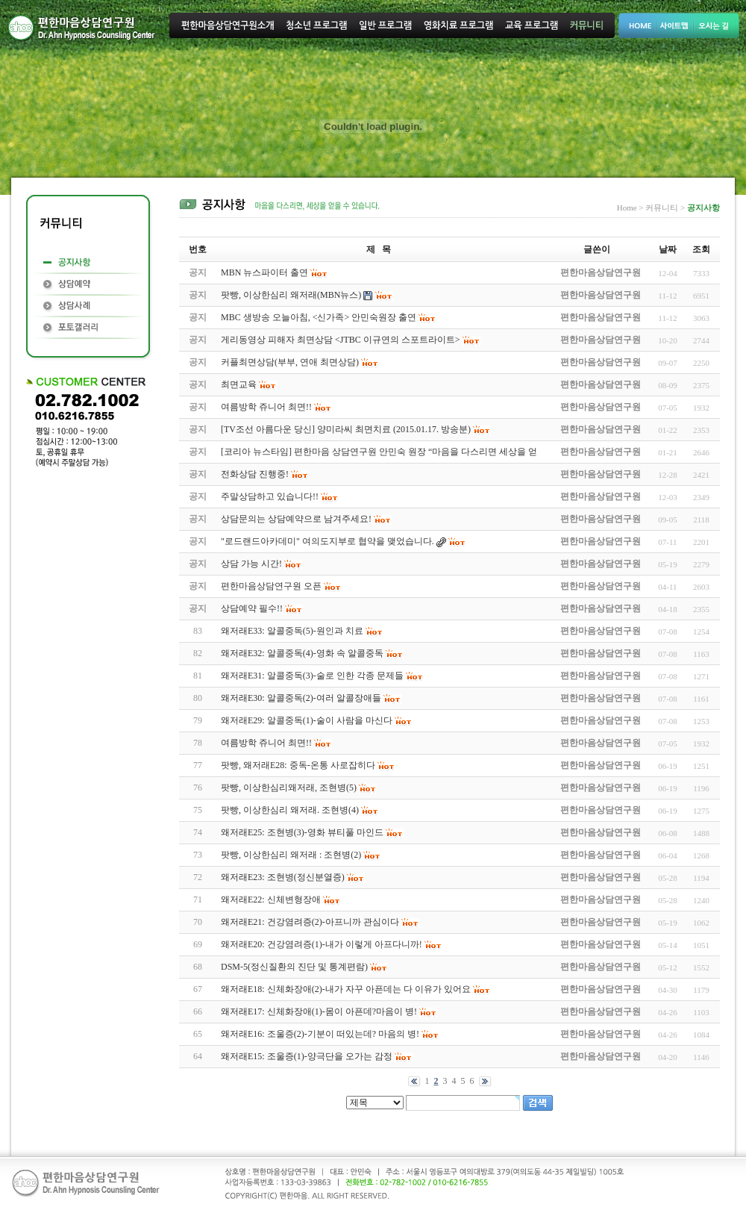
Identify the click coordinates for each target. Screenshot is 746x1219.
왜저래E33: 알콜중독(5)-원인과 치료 (292, 631)
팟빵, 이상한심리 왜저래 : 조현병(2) (291, 854)
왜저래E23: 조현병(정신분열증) (283, 877)
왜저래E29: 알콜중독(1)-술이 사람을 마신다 (306, 720)
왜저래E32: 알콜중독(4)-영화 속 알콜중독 (302, 653)
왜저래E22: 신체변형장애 (271, 899)
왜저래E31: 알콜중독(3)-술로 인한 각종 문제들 (312, 675)
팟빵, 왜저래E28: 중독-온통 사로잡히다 (298, 765)
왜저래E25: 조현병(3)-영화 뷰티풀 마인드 (302, 832)
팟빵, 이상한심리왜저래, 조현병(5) (289, 787)
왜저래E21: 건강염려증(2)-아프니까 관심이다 (310, 922)
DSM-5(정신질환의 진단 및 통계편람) (294, 966)
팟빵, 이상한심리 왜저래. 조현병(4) (290, 810)
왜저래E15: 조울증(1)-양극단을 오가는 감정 (306, 1056)
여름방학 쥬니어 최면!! (266, 743)
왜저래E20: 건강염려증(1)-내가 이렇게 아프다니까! (321, 944)
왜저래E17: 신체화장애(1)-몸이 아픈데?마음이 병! (319, 1011)
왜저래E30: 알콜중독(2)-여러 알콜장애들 (301, 698)
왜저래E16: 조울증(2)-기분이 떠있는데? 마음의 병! (320, 1034)
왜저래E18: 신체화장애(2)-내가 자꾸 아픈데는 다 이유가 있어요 (346, 989)
